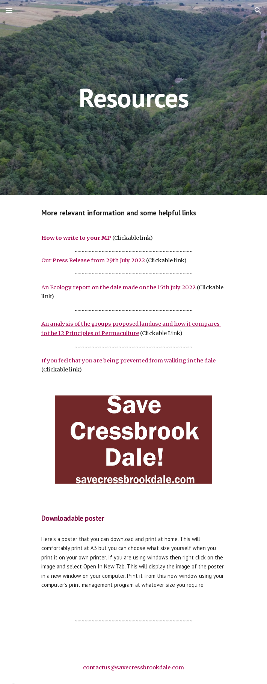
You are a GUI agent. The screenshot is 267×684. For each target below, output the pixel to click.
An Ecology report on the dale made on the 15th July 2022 (118, 287)
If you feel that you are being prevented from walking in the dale (128, 360)
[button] (9, 10)
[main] (133, 97)
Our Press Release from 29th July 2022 (93, 260)
